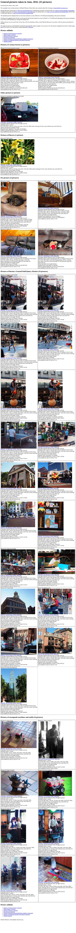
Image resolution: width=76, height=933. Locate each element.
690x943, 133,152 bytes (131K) (45, 310)
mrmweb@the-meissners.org (61, 8)
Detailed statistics (8, 41)
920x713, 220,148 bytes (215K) (45, 654)
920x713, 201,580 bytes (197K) (8, 527)
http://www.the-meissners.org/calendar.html (57, 12)
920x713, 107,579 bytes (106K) (45, 208)
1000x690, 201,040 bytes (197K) (46, 447)
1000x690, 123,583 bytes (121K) (46, 574)
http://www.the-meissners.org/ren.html (65, 10)
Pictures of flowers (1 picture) (11, 36)
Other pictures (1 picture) (10, 35)
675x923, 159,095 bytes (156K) (46, 843)
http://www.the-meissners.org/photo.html (23, 13)
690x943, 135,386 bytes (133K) (8, 358)
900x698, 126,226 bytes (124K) (8, 165)
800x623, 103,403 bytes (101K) (8, 748)
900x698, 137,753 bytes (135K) (46, 796)
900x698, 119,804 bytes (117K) (46, 882)
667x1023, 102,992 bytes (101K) (46, 759)
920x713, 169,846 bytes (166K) (45, 349)
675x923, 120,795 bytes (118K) (8, 843)
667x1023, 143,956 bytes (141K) (9, 408)
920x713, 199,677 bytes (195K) (45, 488)
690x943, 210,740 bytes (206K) (8, 703)
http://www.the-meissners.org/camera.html (25, 12)
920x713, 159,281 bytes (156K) (8, 256)
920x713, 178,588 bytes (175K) (45, 256)
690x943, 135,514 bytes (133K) (45, 536)
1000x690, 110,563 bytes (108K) (9, 122)
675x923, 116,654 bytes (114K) (8, 890)
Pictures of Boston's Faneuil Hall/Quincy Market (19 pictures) (18, 39)
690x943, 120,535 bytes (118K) (8, 216)
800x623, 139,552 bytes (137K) (8, 655)
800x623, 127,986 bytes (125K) (8, 449)
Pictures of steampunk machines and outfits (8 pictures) (17, 40)
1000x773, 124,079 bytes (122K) (46, 77)
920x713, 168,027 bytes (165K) (8, 575)
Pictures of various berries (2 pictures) (13, 33)
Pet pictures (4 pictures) (9, 37)
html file (20, 77)
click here (30, 27)
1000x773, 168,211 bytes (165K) (9, 77)
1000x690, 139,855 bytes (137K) (9, 796)
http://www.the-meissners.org (25, 10)
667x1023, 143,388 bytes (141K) (46, 408)
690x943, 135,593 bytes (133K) (8, 310)
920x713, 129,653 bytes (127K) (8, 614)
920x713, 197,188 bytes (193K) (45, 614)
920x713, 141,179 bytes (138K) (8, 488)
